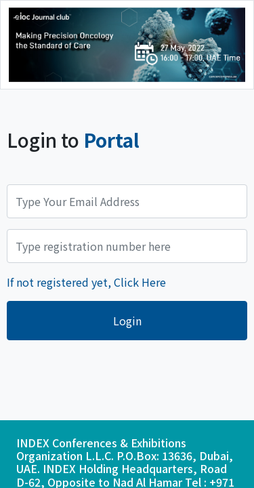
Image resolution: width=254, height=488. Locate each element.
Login (127, 320)
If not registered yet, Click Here (86, 282)
